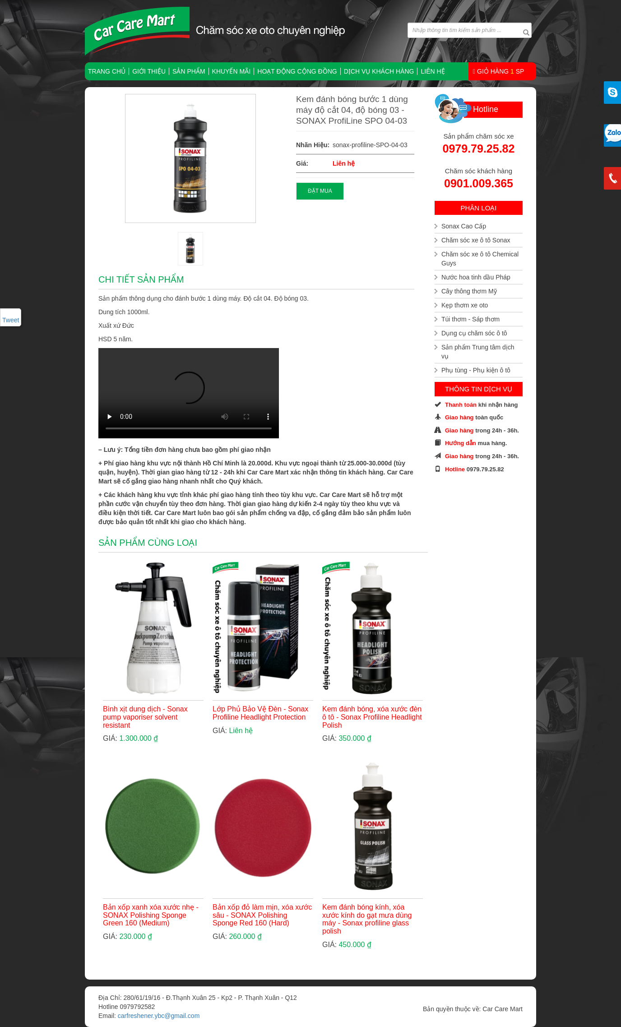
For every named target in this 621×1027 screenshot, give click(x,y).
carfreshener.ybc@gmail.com (159, 1015)
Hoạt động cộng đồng (297, 71)
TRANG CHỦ (106, 71)
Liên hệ (433, 71)
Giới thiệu (149, 71)
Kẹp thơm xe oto (464, 305)
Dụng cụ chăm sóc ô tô (474, 333)
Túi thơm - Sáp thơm (470, 319)
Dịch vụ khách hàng (379, 71)
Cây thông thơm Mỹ (469, 291)
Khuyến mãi (231, 71)
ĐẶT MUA (320, 191)
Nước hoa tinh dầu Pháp (475, 277)
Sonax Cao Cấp (463, 226)
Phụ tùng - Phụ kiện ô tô (475, 370)
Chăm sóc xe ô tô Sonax (475, 240)
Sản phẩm (188, 71)
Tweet (10, 320)
